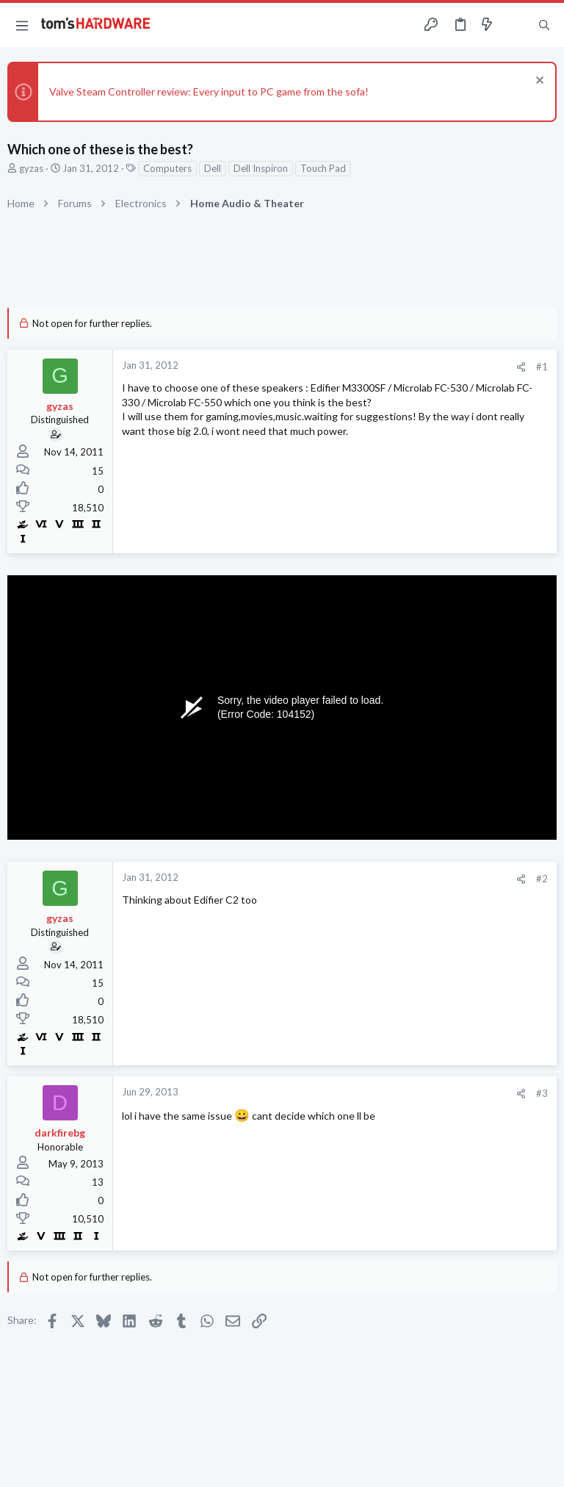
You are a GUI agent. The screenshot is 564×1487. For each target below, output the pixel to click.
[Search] (544, 25)
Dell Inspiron (261, 168)
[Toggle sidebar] (515, 25)
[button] (22, 24)
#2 (542, 879)
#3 (542, 1093)
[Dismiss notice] (538, 82)
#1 (542, 366)
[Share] (521, 367)
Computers (167, 168)
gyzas (31, 168)
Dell (212, 168)
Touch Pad (323, 168)
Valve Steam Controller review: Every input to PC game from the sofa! (209, 91)
